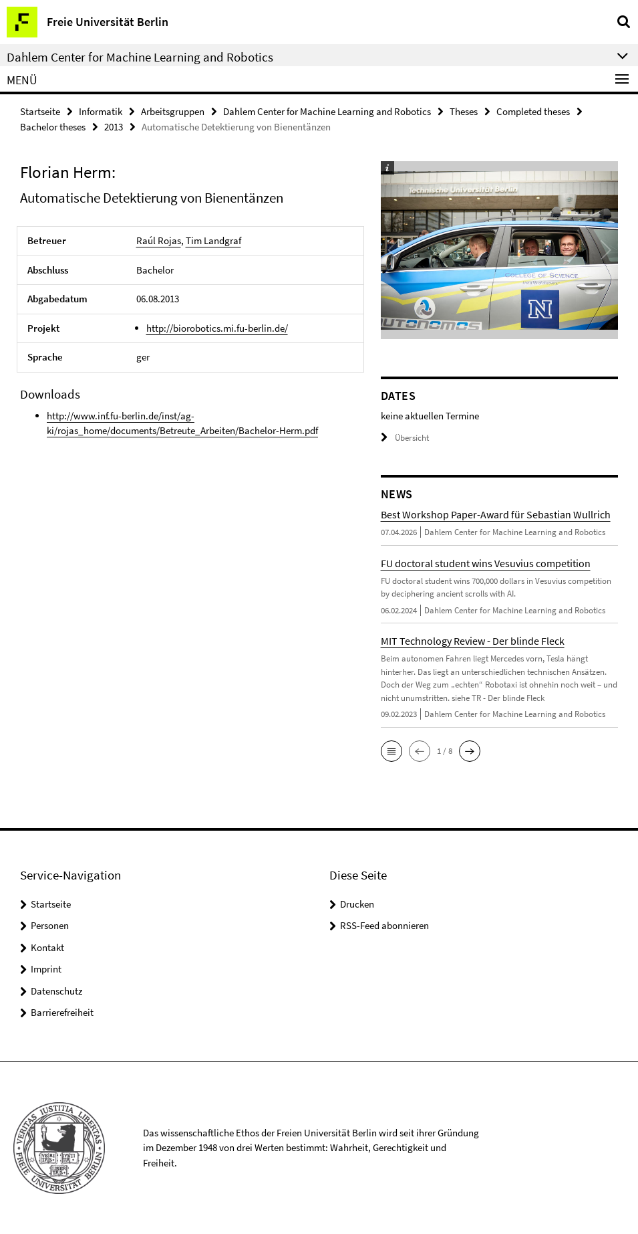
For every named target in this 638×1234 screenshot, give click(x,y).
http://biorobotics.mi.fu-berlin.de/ (217, 328)
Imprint (46, 968)
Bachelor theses (53, 126)
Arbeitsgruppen (172, 111)
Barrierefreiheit (62, 1012)
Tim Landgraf (213, 240)
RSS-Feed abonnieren (384, 925)
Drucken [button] (357, 904)
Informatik (100, 111)
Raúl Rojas (158, 240)
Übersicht (405, 437)
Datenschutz (56, 991)
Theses (464, 111)
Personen (50, 925)
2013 (113, 126)
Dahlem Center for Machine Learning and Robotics (327, 111)
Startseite (40, 111)
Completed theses (533, 111)
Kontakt (47, 947)
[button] (391, 751)
